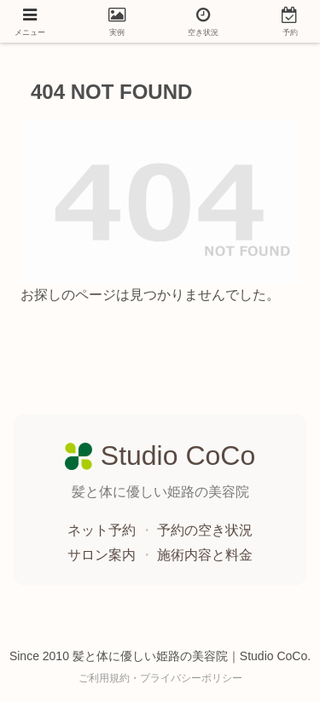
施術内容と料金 (205, 555)
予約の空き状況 (205, 530)
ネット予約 (103, 530)
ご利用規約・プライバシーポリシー (160, 678)
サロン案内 (103, 555)
